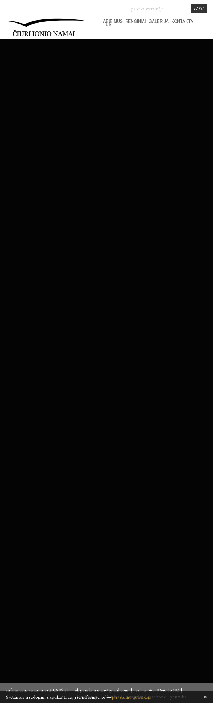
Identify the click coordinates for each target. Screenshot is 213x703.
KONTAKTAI (182, 21)
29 (157, 81)
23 (193, 108)
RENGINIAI (135, 21)
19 (157, 108)
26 (157, 118)
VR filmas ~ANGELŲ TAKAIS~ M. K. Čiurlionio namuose (71, 476)
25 (148, 118)
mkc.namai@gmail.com (107, 690)
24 (202, 108)
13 (166, 99)
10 (202, 90)
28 (148, 81)
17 (202, 99)
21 (175, 108)
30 (166, 81)
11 (148, 99)
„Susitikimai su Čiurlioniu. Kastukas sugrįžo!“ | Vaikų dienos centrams (62, 62)
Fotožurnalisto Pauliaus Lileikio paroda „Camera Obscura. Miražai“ (60, 271)
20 (166, 108)
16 (193, 99)
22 (184, 108)
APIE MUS (113, 21)
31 (175, 81)
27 (166, 118)
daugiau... (14, 219)
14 (175, 99)
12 (157, 99)
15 (184, 99)
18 (148, 108)
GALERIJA (159, 21)
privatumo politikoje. (132, 697)
